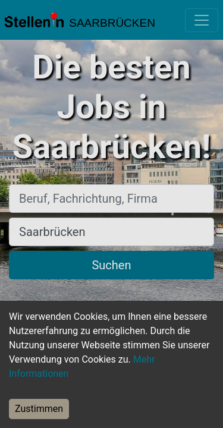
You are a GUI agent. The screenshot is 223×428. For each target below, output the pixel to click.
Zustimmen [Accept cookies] (39, 408)
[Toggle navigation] (201, 20)
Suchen (111, 265)
